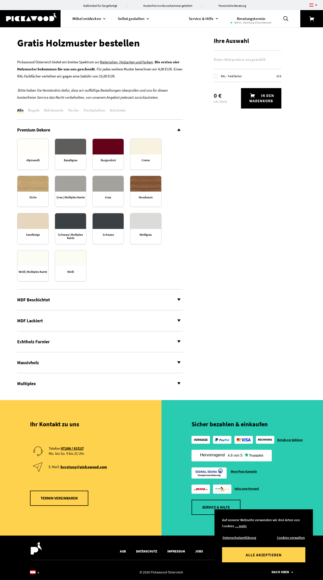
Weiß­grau (146, 234)
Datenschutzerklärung (239, 537)
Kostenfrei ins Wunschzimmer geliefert (167, 6)
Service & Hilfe (216, 507)
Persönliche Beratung (232, 6)
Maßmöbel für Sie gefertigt (100, 6)
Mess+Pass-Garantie (244, 471)
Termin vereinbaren (59, 498)
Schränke (118, 110)
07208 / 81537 (72, 448)
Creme (146, 160)
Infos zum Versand (246, 488)
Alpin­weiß (33, 160)
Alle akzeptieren (264, 554)
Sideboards (54, 110)
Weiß (70, 272)
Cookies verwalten (291, 537)
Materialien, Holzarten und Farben (126, 62)
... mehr (241, 526)
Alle (20, 110)
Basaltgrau (70, 160)
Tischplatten (94, 110)
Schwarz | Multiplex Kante (70, 236)
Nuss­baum (146, 197)
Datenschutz (146, 551)
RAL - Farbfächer (251, 76)
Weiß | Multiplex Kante (33, 272)
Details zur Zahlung (290, 440)
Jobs (199, 551)
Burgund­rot (108, 160)
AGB (123, 551)
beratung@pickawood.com (84, 466)
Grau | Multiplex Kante (71, 197)
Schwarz (108, 234)
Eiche (33, 197)
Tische (73, 110)
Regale (34, 110)
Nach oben (280, 572)
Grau (108, 197)
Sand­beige (33, 234)
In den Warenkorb (261, 98)
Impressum (176, 551)
